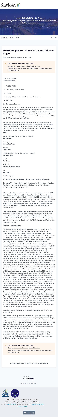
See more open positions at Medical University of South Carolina (29, 363)
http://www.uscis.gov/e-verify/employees (24, 338)
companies (4, 38)
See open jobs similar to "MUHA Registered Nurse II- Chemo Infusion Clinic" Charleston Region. (30, 69)
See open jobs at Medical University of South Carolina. (24, 66)
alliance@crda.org (37, 404)
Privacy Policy (22, 406)
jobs (11, 38)
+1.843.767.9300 (11, 404)
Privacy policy (24, 383)
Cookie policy (32, 383)
